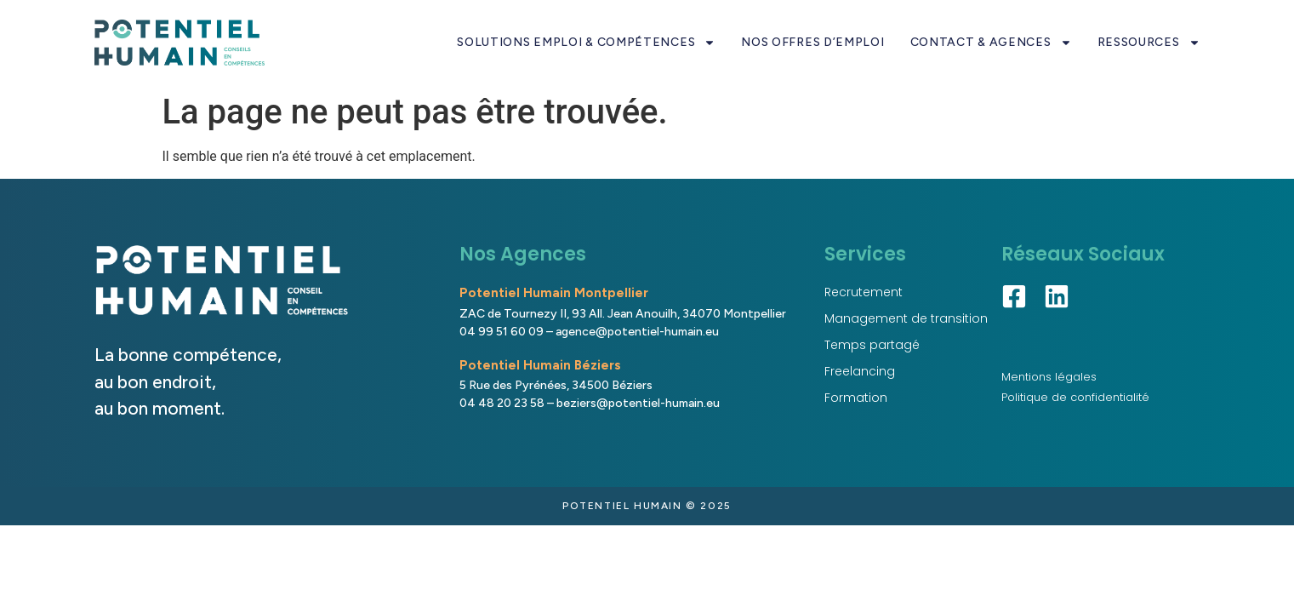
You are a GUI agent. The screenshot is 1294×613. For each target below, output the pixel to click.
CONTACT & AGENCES (991, 42)
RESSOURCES (1148, 42)
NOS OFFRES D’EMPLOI (812, 42)
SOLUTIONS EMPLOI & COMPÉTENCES (586, 42)
